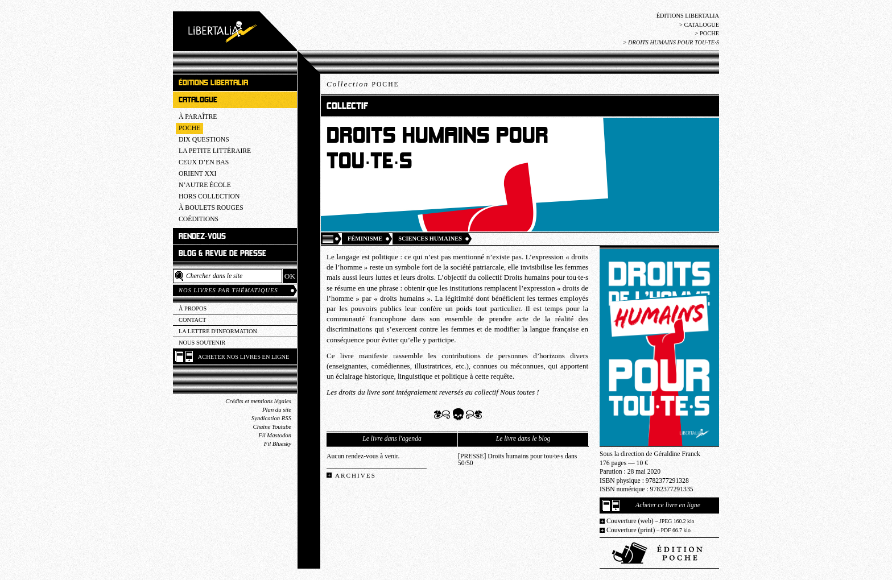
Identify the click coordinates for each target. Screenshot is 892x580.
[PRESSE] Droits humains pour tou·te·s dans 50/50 (517, 460)
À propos (193, 308)
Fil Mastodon (274, 435)
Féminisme (365, 238)
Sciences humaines (430, 238)
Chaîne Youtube (272, 427)
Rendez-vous (202, 236)
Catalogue (701, 25)
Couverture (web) (650, 521)
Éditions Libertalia (687, 16)
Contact (192, 320)
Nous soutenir (202, 342)
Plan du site (276, 410)
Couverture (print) (648, 530)
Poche (709, 33)
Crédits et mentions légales (258, 401)
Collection (363, 84)
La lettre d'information (218, 331)
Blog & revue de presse (222, 253)
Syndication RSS (271, 418)
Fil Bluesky (277, 444)
